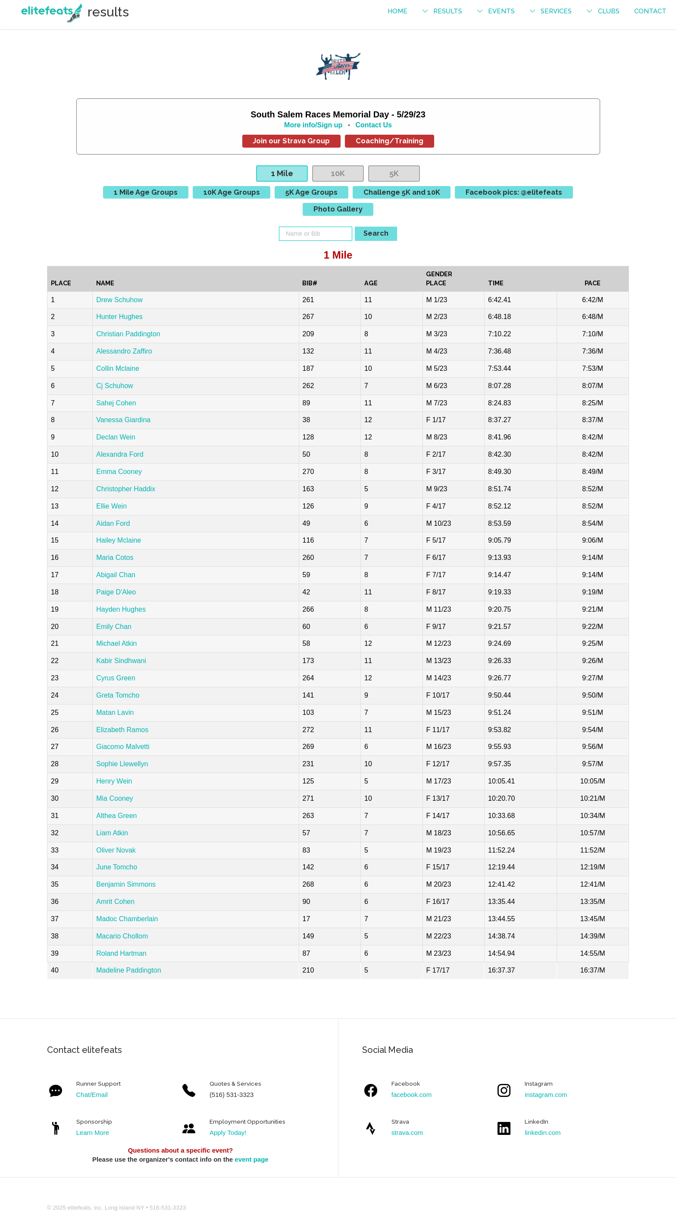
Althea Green (116, 815)
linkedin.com (542, 1132)
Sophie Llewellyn (122, 764)
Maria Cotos (114, 557)
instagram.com (546, 1094)
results (447, 11)
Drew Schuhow (119, 299)
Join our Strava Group (291, 140)
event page (251, 1159)
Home (397, 11)
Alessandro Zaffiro (124, 351)
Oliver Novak (116, 850)
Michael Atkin (116, 643)
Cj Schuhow (114, 385)
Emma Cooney (119, 471)
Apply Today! (228, 1132)
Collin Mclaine (117, 368)
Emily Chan (113, 626)
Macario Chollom (122, 936)
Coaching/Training (389, 140)
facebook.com (411, 1094)
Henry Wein (114, 781)
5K (394, 173)
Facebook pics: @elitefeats (514, 192)
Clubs (609, 11)
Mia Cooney (114, 798)
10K (338, 173)
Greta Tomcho (117, 695)
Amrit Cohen (115, 901)
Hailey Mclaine (118, 540)
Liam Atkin (112, 833)
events (501, 11)
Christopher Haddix (125, 489)
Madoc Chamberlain (127, 919)
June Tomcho (116, 867)
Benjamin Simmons (126, 884)
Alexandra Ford (119, 454)
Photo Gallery (338, 209)
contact (650, 11)
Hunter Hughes (119, 316)
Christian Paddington (128, 334)
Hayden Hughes (121, 609)
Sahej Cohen (116, 403)
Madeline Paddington (128, 970)
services (556, 11)
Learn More (93, 1132)
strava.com (407, 1132)
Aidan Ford (113, 523)
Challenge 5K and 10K (401, 192)
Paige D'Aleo (116, 592)
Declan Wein (115, 437)
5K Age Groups (311, 192)
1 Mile (282, 173)
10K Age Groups (231, 192)
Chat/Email (92, 1094)
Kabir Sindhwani (121, 660)
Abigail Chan (115, 574)
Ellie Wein (111, 506)
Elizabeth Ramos (122, 729)
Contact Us (373, 125)
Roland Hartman (121, 953)
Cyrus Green (115, 678)
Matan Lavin (115, 712)
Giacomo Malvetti (123, 746)
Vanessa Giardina (123, 419)
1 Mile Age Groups (146, 192)
